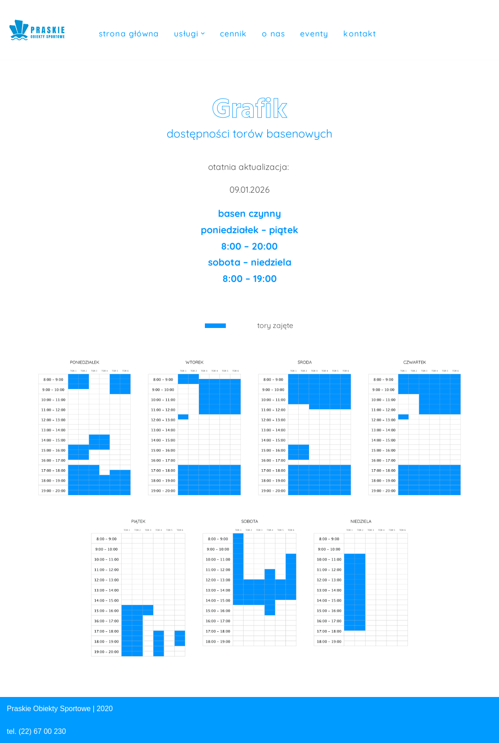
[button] (203, 33)
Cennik (233, 33)
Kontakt (359, 33)
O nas (273, 33)
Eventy (314, 33)
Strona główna (129, 33)
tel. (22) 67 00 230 (36, 731)
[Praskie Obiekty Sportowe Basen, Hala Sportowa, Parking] (37, 27)
